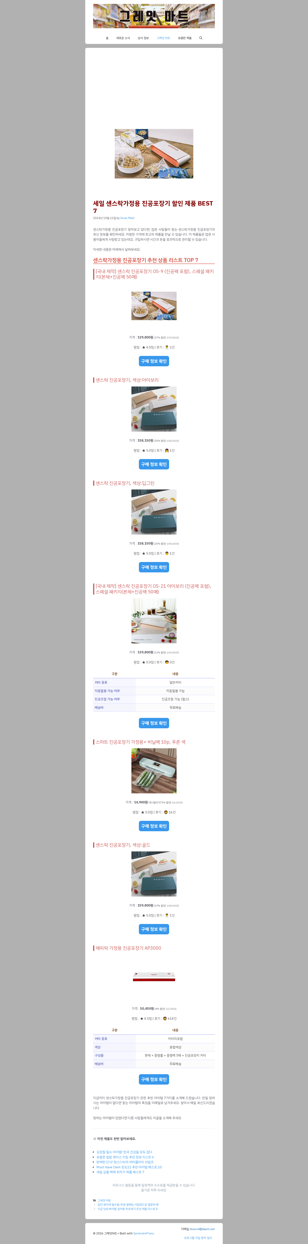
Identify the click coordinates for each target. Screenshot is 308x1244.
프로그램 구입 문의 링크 (198, 1238)
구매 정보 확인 (154, 361)
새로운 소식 (123, 38)
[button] (200, 38)
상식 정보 (143, 38)
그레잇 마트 (163, 38)
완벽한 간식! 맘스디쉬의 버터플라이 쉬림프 (125, 1162)
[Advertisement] (154, 85)
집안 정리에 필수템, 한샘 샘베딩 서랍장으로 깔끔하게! (128, 1204)
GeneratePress (143, 1233)
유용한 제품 (185, 38)
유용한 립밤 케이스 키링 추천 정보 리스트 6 (125, 1157)
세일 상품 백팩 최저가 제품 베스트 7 (120, 1172)
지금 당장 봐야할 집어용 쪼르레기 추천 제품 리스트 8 (128, 1209)
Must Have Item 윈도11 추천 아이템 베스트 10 (129, 1167)
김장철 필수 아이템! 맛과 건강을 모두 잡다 (124, 1152)
